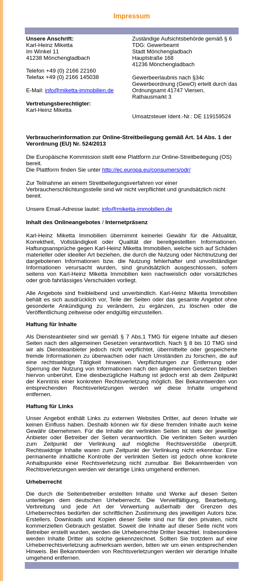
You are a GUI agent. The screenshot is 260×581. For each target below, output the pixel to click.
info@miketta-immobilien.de (79, 90)
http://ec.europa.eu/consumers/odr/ (146, 169)
